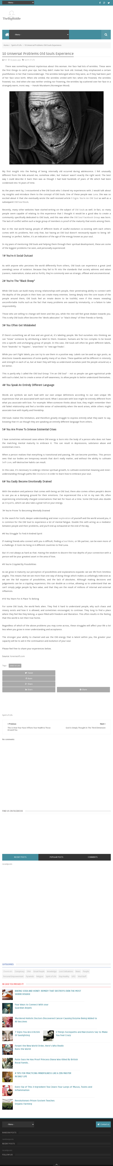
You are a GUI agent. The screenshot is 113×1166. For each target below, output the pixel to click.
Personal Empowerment (13, 960)
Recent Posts (20, 840)
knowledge (51, 955)
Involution (42, 474)
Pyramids (30, 960)
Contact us (103, 1108)
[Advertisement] (24, 898)
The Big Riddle (60, 1156)
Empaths (9, 503)
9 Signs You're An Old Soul (84, 198)
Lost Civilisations (66, 955)
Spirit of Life (16, 45)
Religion (39, 960)
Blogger (51, 1160)
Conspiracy (19, 955)
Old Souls (80, 209)
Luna (95, 194)
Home (6, 45)
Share (34, 673)
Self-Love (6, 462)
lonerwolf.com (17, 656)
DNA (29, 955)
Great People (38, 955)
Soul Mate (68, 541)
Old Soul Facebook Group (87, 217)
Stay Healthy (64, 960)
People (86, 955)
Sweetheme (71, 1160)
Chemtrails (7, 955)
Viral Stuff (82, 960)
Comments (93, 840)
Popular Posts (56, 840)
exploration (65, 518)
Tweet (12, 673)
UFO (73, 960)
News (78, 955)
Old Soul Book (21, 202)
